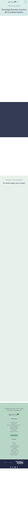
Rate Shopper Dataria (14, 483)
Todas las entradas (14, 501)
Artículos (14, 499)
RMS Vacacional (14, 477)
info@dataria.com (17, 465)
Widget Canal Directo (14, 486)
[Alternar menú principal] (25, 2)
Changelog (14, 507)
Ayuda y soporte (14, 510)
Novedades (14, 503)
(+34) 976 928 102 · (10, 465)
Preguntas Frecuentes (14, 506)
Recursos (14, 498)
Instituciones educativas (14, 508)
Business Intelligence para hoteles (14, 480)
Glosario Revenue (14, 504)
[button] (2, 30)
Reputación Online (14, 484)
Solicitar (14, 490)
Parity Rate (14, 485)
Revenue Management (14, 502)
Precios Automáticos (14, 481)
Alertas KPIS (14, 479)
